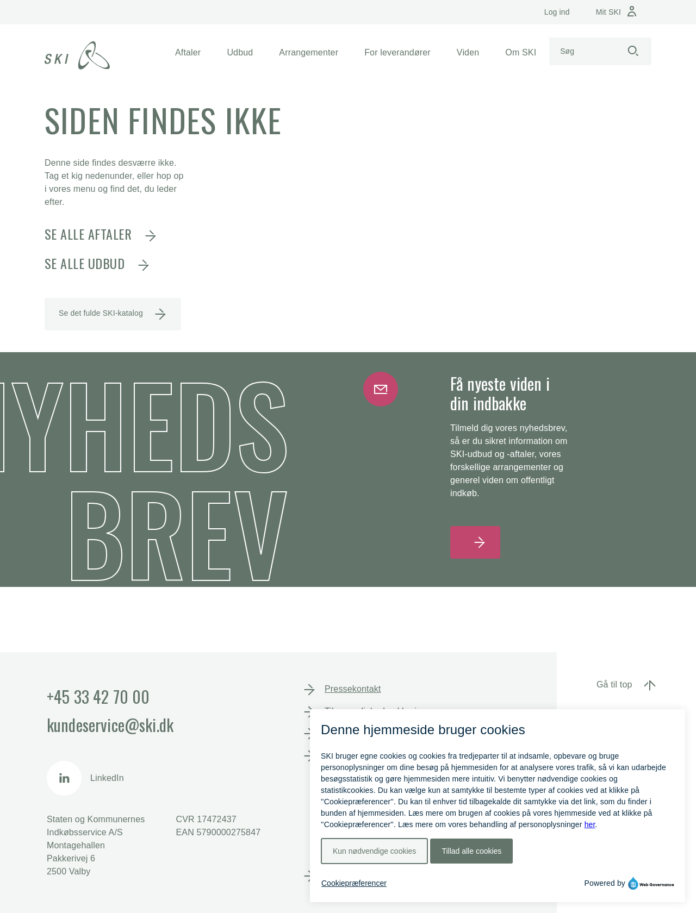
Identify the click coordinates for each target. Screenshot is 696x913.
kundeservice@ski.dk (110, 724)
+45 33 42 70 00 (98, 696)
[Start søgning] (632, 51)
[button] (188, 53)
